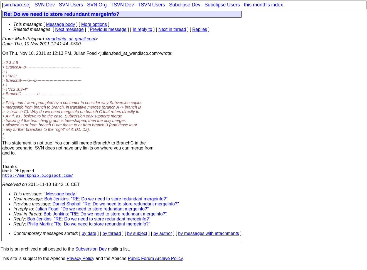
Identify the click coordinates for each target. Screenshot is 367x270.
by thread (111, 237)
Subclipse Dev (184, 5)
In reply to (142, 29)
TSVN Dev (122, 5)
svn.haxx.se (16, 5)
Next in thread (172, 29)
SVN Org (97, 5)
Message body (60, 24)
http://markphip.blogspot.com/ (37, 179)
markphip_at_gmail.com (71, 38)
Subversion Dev (91, 253)
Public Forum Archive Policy (155, 263)
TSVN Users (151, 5)
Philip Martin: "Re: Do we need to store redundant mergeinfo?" (88, 228)
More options (94, 24)
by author (162, 237)
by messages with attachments (208, 237)
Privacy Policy (80, 263)
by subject (137, 237)
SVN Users (71, 5)
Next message (69, 29)
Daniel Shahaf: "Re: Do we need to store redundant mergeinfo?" (116, 208)
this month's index (263, 5)
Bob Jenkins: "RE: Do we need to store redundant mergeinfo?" (106, 203)
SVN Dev (45, 5)
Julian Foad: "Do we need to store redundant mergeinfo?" (92, 213)
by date (89, 237)
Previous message (108, 29)
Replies (199, 29)
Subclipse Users (222, 5)
